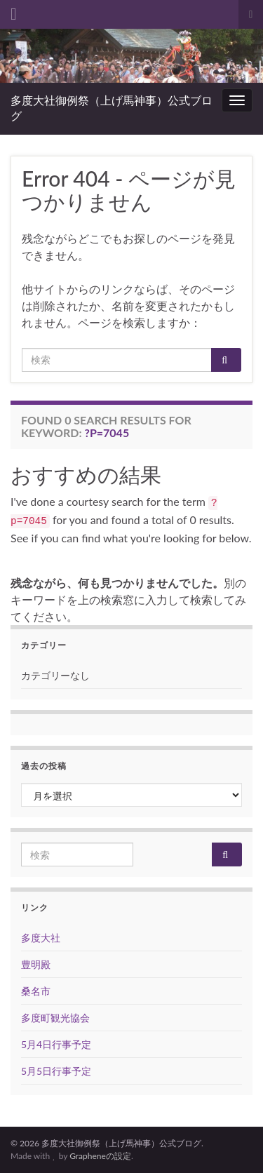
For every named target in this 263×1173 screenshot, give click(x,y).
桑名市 (35, 991)
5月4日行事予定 (56, 1044)
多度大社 (40, 938)
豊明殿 (35, 964)
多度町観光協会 (55, 1018)
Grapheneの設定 (100, 1156)
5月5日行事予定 (56, 1071)
